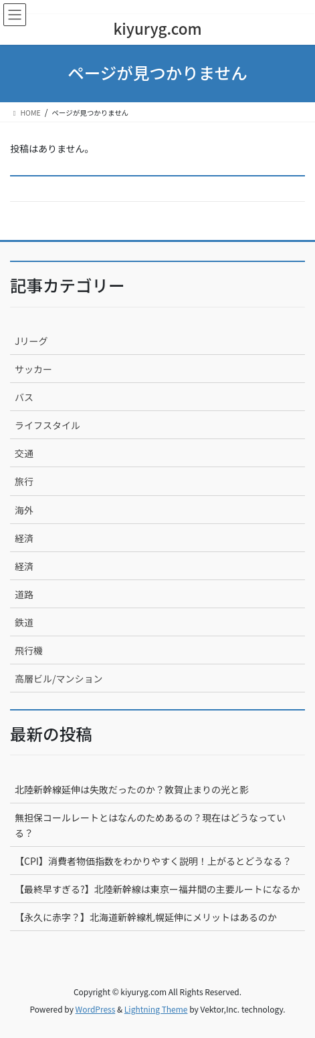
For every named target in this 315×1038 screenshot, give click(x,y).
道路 (24, 594)
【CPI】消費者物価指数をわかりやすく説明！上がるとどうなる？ (153, 861)
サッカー (33, 369)
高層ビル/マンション (59, 678)
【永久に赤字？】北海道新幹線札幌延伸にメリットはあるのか (146, 917)
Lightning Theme (156, 1009)
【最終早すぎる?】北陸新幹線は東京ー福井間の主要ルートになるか (157, 889)
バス (24, 397)
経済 (24, 538)
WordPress (96, 1009)
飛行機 (29, 650)
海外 (24, 510)
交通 (24, 453)
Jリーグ (31, 341)
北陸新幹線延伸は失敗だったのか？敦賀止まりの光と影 (132, 789)
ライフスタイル (47, 425)
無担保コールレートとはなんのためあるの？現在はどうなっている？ (150, 825)
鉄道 (24, 622)
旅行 (24, 481)
